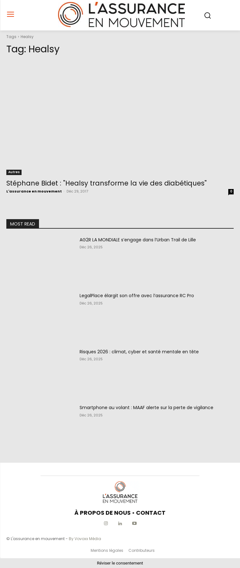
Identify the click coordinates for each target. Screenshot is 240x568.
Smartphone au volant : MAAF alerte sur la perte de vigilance (146, 407)
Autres (14, 172)
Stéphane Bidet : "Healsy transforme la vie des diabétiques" (106, 183)
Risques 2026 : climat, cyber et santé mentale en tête (139, 352)
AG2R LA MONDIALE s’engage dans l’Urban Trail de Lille (138, 240)
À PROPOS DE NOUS (103, 513)
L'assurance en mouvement (34, 191)
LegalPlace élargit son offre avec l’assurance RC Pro (137, 295)
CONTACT (150, 513)
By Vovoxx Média (85, 538)
